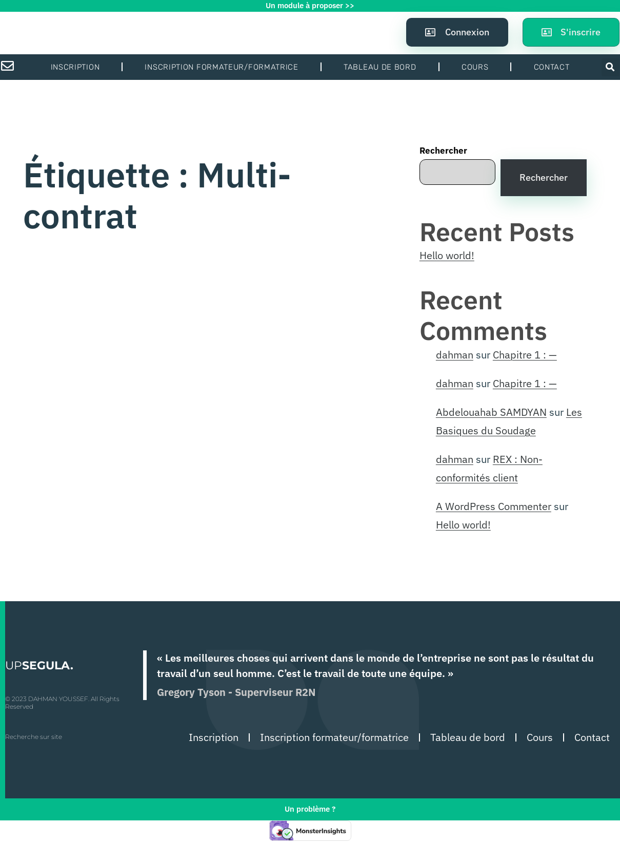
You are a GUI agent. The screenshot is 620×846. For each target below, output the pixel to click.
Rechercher (443, 150)
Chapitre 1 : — (525, 355)
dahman (454, 355)
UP (39, 665)
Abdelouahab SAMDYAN (491, 412)
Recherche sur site (33, 737)
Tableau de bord (380, 67)
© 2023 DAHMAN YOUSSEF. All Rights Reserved (62, 702)
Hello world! (446, 255)
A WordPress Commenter (493, 506)
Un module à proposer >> (310, 5)
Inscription (75, 67)
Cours (475, 67)
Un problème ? (310, 809)
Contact (552, 67)
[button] (610, 67)
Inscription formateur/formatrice (221, 67)
